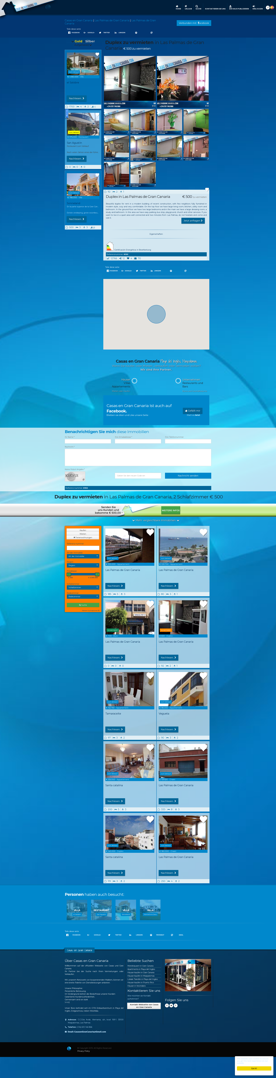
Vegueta (164, 713)
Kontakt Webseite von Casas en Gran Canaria (144, 1005)
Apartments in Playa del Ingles (141, 969)
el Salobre (73, 82)
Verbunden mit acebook (194, 23)
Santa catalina (114, 785)
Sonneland (73, 204)
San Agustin (74, 142)
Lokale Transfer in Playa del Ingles (142, 979)
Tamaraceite (113, 713)
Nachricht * (70, 447)
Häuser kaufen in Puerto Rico (140, 982)
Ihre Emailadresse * (123, 437)
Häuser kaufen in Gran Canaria (140, 972)
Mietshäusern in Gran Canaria (140, 966)
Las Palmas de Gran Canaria (112, 20)
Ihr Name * (70, 437)
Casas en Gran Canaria (79, 20)
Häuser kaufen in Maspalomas (140, 976)
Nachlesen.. (76, 98)
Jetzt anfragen (193, 220)
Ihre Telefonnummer (174, 437)
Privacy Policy (83, 1051)
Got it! (254, 1068)
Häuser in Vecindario (136, 986)
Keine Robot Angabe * (75, 469)
